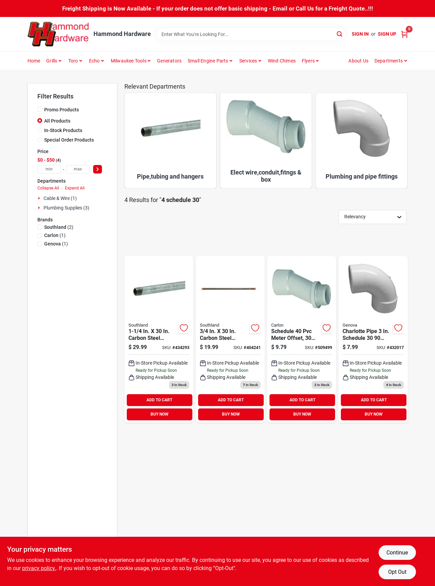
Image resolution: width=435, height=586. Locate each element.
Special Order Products (69, 140)
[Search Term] (251, 34)
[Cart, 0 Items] (404, 34)
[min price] (49, 169)
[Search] (340, 33)
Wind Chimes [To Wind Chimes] (282, 60)
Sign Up (387, 34)
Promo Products (61, 109)
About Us (358, 60)
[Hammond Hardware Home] (58, 34)
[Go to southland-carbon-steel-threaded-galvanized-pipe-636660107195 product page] (158, 339)
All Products (57, 121)
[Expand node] (39, 198)
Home (34, 60)
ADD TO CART (159, 400)
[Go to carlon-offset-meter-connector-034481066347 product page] (301, 339)
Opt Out (397, 572)
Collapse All (48, 188)
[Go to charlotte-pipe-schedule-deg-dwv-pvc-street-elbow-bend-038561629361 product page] (372, 339)
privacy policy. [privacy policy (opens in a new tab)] (39, 568)
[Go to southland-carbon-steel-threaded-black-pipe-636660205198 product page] (230, 339)
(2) (58, 227)
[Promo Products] (39, 109)
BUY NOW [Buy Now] (160, 414)
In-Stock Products (63, 130)
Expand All (75, 188)
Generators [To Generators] (169, 60)
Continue (397, 552)
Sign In (360, 34)
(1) (55, 235)
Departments (389, 60)
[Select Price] (97, 169)
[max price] (78, 169)
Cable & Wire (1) (60, 198)
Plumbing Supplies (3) (66, 207)
